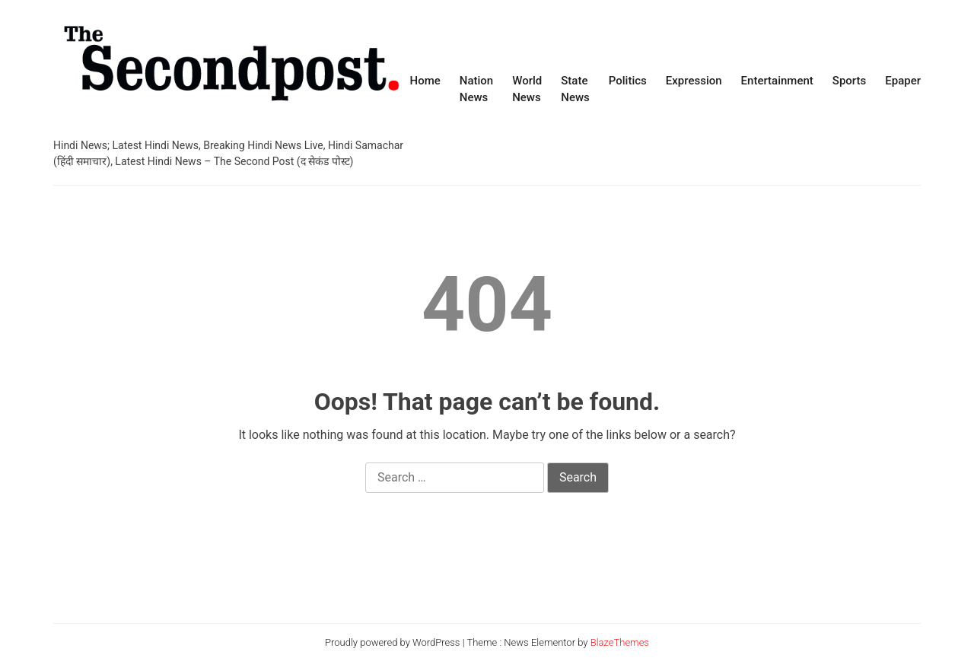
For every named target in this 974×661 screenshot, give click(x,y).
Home (424, 80)
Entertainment (777, 80)
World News (527, 89)
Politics (628, 80)
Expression (694, 80)
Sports (849, 80)
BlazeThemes (619, 642)
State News (575, 89)
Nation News (476, 89)
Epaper (903, 80)
